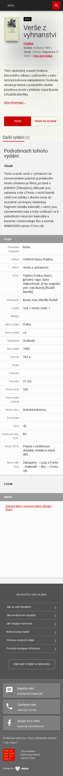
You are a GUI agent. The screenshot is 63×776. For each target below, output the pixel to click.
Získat (18, 121)
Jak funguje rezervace (19, 623)
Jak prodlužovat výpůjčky (21, 615)
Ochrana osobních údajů (20, 640)
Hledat (56, 5)
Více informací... (14, 102)
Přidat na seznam (45, 121)
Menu (11, 5)
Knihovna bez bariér (18, 631)
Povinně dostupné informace (23, 648)
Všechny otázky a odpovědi (32, 664)
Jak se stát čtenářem (18, 607)
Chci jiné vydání (42, 56)
